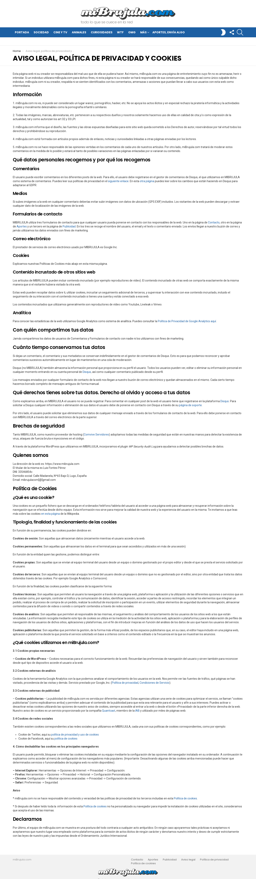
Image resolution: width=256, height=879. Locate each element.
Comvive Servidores (96, 434)
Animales (79, 32)
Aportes (22, 226)
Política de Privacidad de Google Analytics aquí (187, 321)
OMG (132, 32)
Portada (22, 32)
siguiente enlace (118, 181)
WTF (120, 32)
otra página (147, 181)
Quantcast (108, 710)
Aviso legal (188, 859)
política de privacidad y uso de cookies (75, 734)
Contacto (214, 222)
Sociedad (41, 32)
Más (143, 32)
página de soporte (190, 405)
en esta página (50, 513)
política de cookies (65, 738)
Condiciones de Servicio (154, 682)
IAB (137, 710)
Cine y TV (60, 32)
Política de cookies (185, 798)
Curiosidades (101, 32)
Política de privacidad (125, 682)
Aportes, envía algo (168, 32)
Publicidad (69, 226)
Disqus (87, 371)
